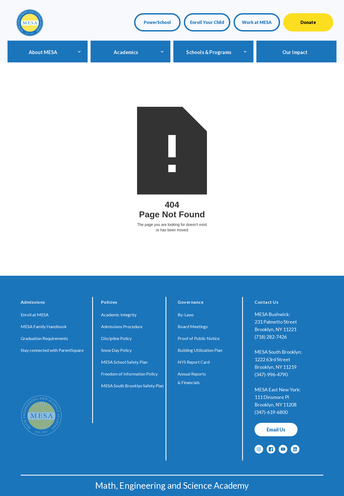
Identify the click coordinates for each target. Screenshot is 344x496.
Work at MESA (257, 22)
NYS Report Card (194, 361)
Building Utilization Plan (200, 350)
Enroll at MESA (35, 314)
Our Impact (295, 52)
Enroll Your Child (207, 22)
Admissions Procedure (121, 326)
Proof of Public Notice (199, 338)
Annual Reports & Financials (192, 378)
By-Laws (186, 314)
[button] (46, 51)
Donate (308, 22)
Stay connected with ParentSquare (52, 350)
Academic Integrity (119, 314)
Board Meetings (193, 326)
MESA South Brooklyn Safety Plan (132, 385)
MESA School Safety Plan (124, 361)
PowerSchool (157, 22)
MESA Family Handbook (44, 326)
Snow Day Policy (116, 350)
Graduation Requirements (44, 338)
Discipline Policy (116, 338)
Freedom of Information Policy (129, 373)
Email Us (276, 430)
